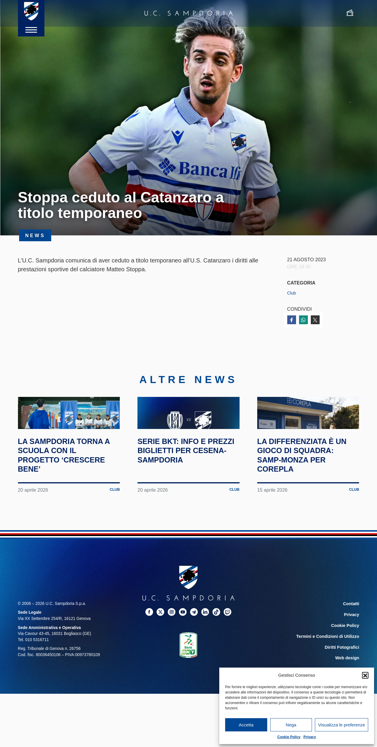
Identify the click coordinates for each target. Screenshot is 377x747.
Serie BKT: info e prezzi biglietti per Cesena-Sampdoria (186, 480)
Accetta (246, 724)
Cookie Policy (288, 737)
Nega (291, 724)
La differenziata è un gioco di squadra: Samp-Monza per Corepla (306, 485)
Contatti (351, 633)
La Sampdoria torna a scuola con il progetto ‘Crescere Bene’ (68, 485)
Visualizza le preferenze (341, 724)
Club (292, 292)
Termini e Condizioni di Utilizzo (329, 665)
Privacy (309, 737)
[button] (365, 675)
